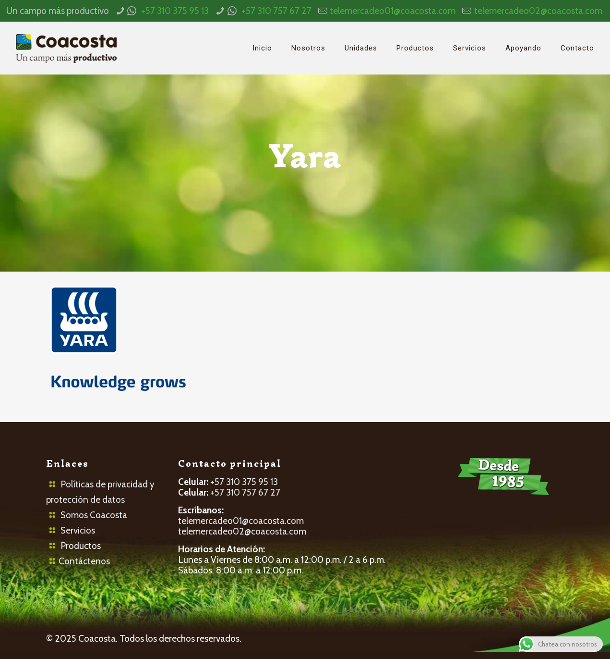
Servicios (77, 530)
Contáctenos (84, 561)
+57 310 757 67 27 (276, 10)
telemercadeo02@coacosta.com (538, 10)
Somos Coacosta (93, 515)
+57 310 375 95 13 (175, 10)
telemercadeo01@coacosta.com (392, 10)
